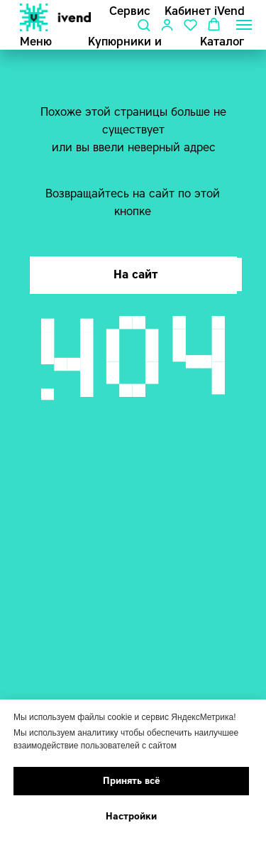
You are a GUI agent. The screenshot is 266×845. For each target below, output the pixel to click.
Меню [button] (36, 41)
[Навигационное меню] (244, 25)
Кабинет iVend (205, 11)
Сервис (129, 11)
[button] (143, 24)
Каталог (222, 41)
